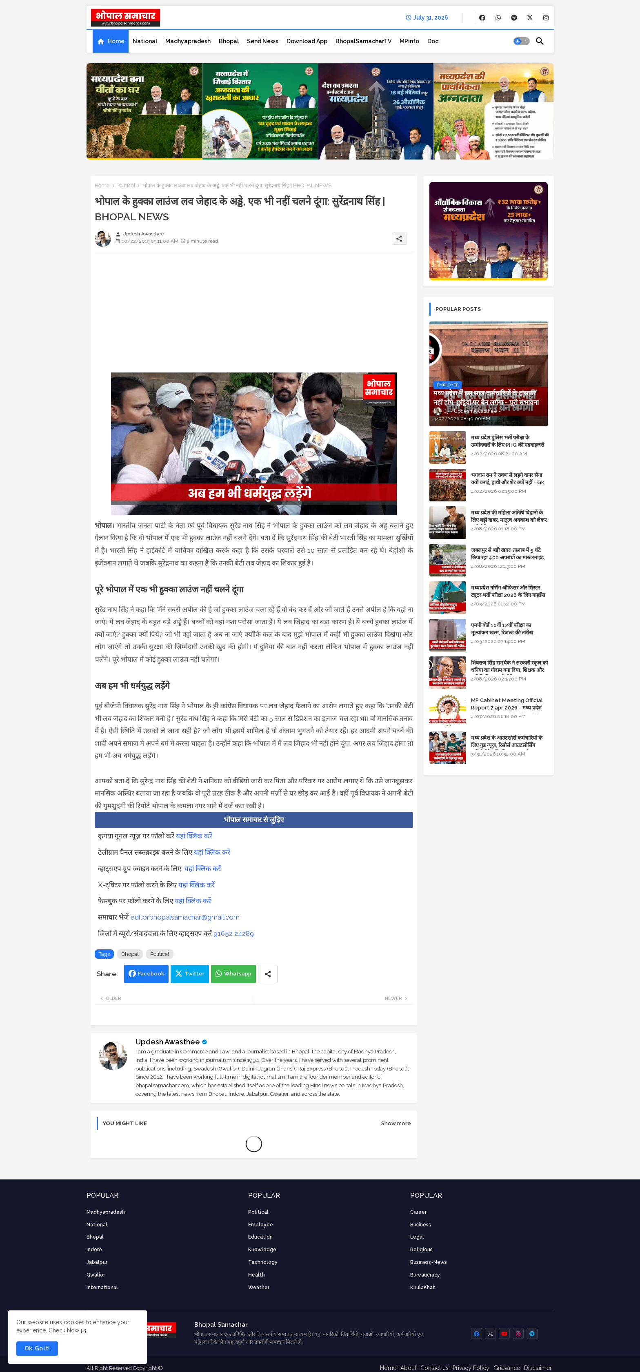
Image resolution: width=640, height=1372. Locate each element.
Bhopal (229, 41)
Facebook (151, 974)
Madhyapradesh (188, 41)
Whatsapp (237, 974)
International (102, 1287)
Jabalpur (97, 1262)
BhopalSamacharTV (363, 41)
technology (263, 1262)
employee (260, 1225)
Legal (417, 1237)
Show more (396, 1123)
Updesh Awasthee (168, 1041)
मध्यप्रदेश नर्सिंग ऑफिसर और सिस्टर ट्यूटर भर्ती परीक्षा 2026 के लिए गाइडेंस (508, 591)
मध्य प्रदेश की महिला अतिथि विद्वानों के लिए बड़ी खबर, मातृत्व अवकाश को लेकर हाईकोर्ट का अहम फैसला (509, 520)
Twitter (194, 974)
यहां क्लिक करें (194, 836)
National (145, 41)
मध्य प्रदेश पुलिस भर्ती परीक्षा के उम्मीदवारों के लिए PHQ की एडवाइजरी (507, 441)
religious (421, 1249)
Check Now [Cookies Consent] (64, 1330)
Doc (432, 41)
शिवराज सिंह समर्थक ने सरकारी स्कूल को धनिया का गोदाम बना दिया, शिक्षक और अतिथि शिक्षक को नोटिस (509, 670)
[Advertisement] (254, 315)
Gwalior (96, 1275)
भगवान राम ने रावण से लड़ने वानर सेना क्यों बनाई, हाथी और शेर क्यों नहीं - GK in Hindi (507, 482)
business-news (428, 1262)
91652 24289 (233, 933)
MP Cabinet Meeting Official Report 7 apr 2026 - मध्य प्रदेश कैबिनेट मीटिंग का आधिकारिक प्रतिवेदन (507, 707)
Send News (262, 41)
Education (260, 1237)
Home (116, 41)
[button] (521, 41)
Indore (94, 1249)
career (418, 1212)
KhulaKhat (422, 1287)
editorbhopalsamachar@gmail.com (185, 917)
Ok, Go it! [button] (37, 1348)
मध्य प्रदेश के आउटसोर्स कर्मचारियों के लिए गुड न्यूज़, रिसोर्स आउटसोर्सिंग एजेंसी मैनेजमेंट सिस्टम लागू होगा (506, 745)
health (256, 1275)
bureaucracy (425, 1275)
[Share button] (268, 974)
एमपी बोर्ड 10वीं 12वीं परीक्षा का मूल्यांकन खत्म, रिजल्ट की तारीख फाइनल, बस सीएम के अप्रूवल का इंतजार (509, 632)
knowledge (262, 1249)
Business (420, 1225)
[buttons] (482, 17)
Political (126, 185)
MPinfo (409, 41)
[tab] (111, 41)
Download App (307, 41)
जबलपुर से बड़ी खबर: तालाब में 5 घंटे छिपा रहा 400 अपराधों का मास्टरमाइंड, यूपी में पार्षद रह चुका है (508, 557)
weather (258, 1287)
